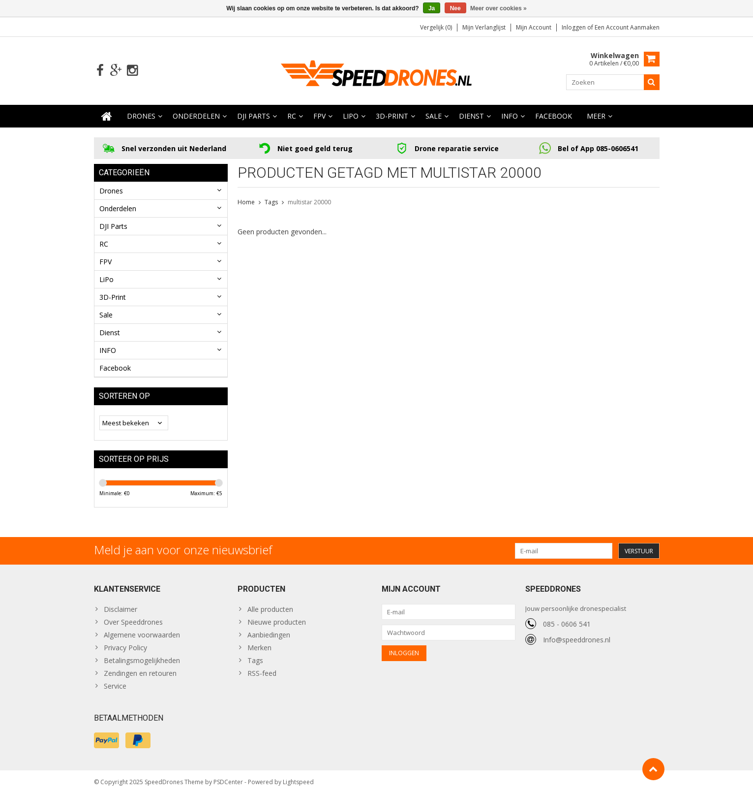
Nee (455, 8)
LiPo (351, 116)
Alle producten (270, 609)
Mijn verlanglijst (484, 27)
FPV (319, 116)
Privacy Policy (125, 647)
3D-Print (392, 116)
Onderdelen (196, 116)
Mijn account (533, 27)
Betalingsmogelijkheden (142, 660)
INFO (509, 116)
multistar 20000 (309, 202)
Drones (141, 116)
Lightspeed (298, 782)
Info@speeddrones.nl (576, 639)
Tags (271, 202)
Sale (433, 116)
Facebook (553, 116)
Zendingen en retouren (140, 673)
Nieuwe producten (276, 622)
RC (291, 116)
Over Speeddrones (133, 622)
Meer (596, 116)
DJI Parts (253, 116)
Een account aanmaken (627, 27)
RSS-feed (261, 673)
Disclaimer (120, 609)
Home (246, 202)
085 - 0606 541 (567, 624)
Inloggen (574, 27)
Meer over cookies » (498, 8)
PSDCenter (228, 782)
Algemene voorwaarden (142, 634)
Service (115, 686)
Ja (431, 8)
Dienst (471, 116)
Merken (259, 647)
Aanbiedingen (268, 634)
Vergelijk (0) (436, 27)
